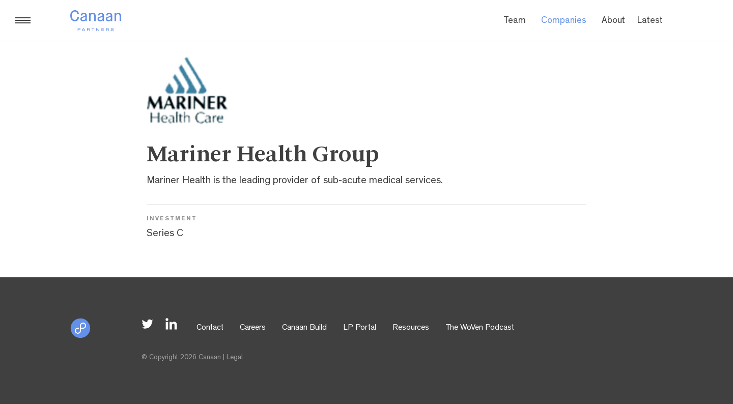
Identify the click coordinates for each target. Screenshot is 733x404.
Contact (209, 328)
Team (514, 21)
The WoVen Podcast (479, 328)
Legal (235, 357)
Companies (563, 21)
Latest (650, 21)
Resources (410, 328)
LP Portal (359, 328)
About (613, 21)
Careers (253, 328)
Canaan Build (304, 328)
